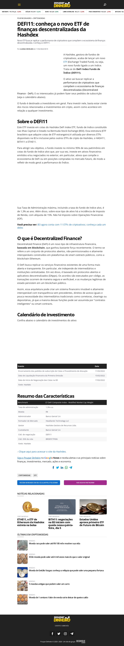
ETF (65, 61)
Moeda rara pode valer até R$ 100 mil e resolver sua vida (54, 543)
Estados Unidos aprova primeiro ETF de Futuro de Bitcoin (92, 522)
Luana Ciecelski (26, 49)
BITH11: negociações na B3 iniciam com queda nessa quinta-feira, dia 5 (60, 523)
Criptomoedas (39, 18)
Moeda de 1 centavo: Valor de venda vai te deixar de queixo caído (58, 597)
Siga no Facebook (52, 633)
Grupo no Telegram (71, 633)
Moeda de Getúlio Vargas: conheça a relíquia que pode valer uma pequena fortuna (66, 570)
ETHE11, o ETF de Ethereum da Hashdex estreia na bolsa (30, 522)
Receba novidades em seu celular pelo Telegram (39, 483)
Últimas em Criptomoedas (32, 534)
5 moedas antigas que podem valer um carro (49, 584)
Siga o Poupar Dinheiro (28, 457)
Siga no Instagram (65, 633)
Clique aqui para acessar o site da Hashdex (42, 451)
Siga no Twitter (58, 633)
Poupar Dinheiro (24, 18)
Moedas (32, 541)
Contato (58, 626)
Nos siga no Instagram (85, 483)
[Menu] (19, 4)
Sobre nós (65, 626)
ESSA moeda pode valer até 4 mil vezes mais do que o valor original (59, 557)
